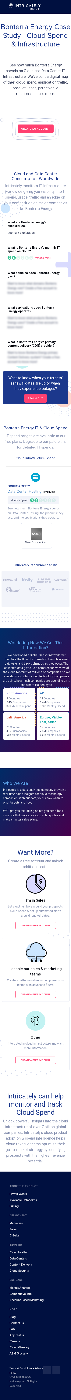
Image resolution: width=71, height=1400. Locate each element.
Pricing (14, 1206)
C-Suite (14, 1235)
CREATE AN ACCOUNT (35, 128)
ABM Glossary (18, 1353)
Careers (14, 1341)
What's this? (43, 258)
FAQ (12, 1329)
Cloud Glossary (19, 1347)
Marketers (16, 1223)
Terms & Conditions (21, 1368)
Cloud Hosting (18, 1252)
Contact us (16, 1323)
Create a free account (35, 925)
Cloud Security (19, 1270)
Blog (12, 1317)
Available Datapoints (23, 1200)
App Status (16, 1335)
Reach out (35, 398)
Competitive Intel (20, 1293)
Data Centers (18, 1258)
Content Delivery (20, 1264)
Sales (12, 1229)
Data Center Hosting (25, 491)
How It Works (18, 1194)
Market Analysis (19, 1287)
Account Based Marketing (26, 1300)
